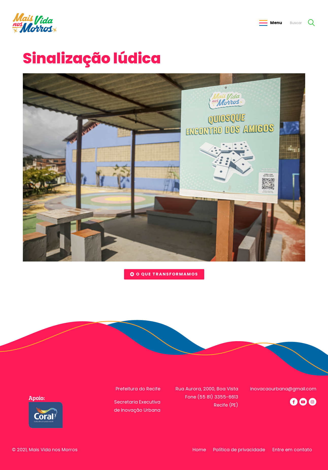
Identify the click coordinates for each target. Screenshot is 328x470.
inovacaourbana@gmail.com (283, 389)
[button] (164, 274)
